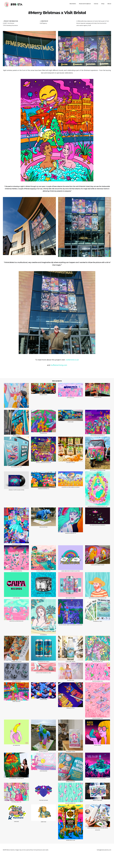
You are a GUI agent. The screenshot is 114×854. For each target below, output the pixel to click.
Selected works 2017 (70, 803)
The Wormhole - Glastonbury (16, 778)
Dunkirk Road (43, 433)
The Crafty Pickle (70, 462)
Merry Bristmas (16, 701)
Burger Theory (43, 394)
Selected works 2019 (97, 718)
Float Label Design (70, 661)
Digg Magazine (43, 770)
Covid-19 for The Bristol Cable (43, 672)
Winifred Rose (70, 680)
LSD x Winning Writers (16, 571)
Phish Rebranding (16, 681)
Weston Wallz (16, 435)
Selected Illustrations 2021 (16, 621)
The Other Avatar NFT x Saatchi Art (97, 597)
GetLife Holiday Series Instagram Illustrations (70, 624)
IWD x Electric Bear (70, 597)
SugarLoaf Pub (97, 397)
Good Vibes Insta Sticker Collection (70, 571)
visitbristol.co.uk (72, 359)
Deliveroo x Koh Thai (16, 466)
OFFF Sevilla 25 (70, 397)
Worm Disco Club (70, 840)
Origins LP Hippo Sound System (16, 489)
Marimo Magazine (70, 781)
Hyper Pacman (43, 699)
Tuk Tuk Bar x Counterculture (97, 470)
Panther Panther (43, 800)
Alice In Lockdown (16, 544)
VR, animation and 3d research (97, 525)
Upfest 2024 (70, 421)
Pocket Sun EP (97, 745)
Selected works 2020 (97, 661)
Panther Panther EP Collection (98, 778)
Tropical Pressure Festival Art (43, 462)
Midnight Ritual (70, 708)
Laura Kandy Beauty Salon (97, 564)
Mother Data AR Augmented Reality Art (97, 506)
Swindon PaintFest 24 (43, 488)
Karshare (16, 821)
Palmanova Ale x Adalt (43, 661)
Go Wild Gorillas (43, 751)
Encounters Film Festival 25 (98, 435)
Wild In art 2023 (43, 527)
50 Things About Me (16, 801)
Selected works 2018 (97, 681)
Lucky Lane (16, 408)
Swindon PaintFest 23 (70, 533)
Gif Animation (16, 745)
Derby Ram (43, 821)
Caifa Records (16, 597)
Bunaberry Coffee (70, 751)
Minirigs (43, 598)
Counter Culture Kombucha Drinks (70, 487)
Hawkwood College (16, 661)
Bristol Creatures (97, 800)
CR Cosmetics (43, 634)
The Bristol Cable (97, 621)
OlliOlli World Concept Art (43, 571)
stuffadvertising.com (59, 365)
